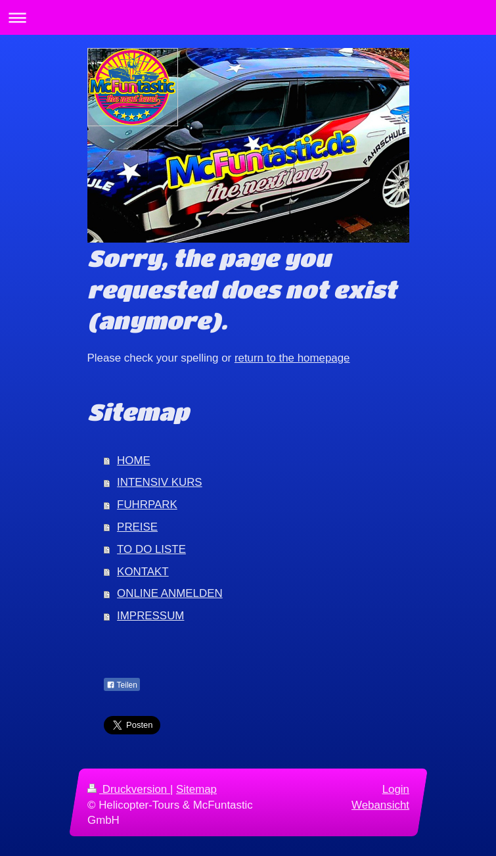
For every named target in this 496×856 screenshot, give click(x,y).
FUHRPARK (147, 504)
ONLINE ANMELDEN (170, 593)
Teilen (121, 685)
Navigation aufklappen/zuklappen (248, 17)
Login (395, 789)
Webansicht (380, 805)
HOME (133, 460)
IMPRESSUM (150, 615)
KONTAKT (143, 571)
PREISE (137, 527)
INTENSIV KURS (159, 482)
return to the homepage (292, 358)
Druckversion (128, 789)
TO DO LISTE (151, 549)
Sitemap (196, 789)
